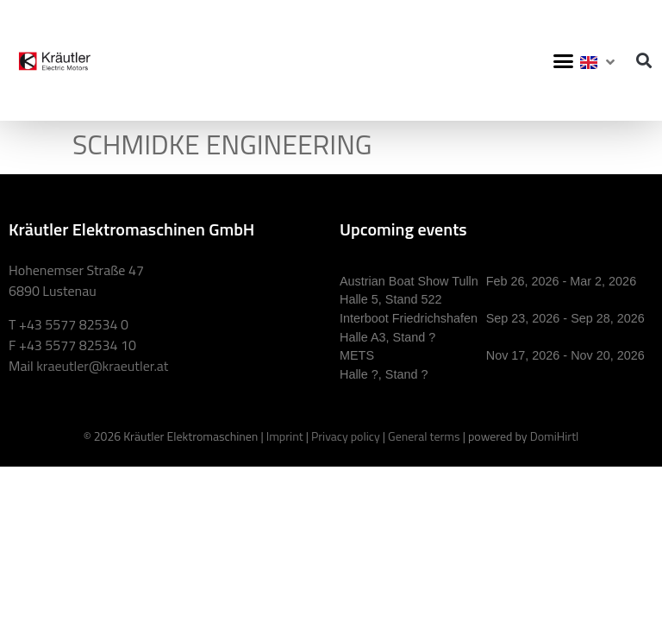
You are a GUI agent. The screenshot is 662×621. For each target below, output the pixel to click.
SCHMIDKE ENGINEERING (222, 144)
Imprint (284, 436)
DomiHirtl (554, 436)
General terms (424, 436)
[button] (563, 60)
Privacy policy (345, 436)
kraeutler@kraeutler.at (102, 365)
